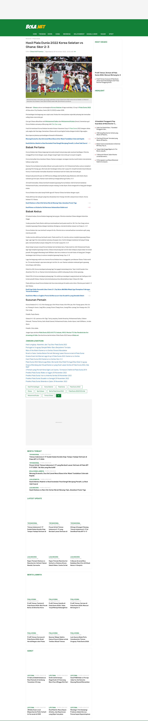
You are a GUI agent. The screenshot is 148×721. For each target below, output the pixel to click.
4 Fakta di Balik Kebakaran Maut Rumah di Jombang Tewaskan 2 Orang (36, 680)
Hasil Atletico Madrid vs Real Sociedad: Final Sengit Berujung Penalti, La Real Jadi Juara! (56, 143)
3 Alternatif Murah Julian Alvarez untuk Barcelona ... (107, 155)
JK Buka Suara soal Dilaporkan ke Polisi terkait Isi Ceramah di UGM (36, 712)
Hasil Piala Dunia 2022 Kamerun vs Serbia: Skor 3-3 (44, 359)
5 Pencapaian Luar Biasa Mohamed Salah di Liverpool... (107, 161)
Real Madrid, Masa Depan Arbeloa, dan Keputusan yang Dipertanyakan (57, 712)
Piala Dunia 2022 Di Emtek (77, 391)
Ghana (35, 107)
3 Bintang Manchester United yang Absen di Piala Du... (107, 134)
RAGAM (103, 34)
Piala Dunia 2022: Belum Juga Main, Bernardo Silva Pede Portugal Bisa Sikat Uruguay (56, 362)
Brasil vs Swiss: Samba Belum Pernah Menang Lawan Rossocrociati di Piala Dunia (55, 353)
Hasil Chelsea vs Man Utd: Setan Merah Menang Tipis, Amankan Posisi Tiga (51, 203)
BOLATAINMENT (79, 34)
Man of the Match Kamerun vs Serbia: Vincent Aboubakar (46, 350)
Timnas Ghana (48, 395)
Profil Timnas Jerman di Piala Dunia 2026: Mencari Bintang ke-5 (79, 605)
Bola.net (28, 38)
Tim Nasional (34, 454)
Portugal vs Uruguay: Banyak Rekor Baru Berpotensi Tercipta (48, 347)
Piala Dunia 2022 (85, 107)
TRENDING (42, 34)
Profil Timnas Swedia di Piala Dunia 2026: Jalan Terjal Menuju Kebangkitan (58, 605)
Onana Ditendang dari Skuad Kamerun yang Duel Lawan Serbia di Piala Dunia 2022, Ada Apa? (57, 366)
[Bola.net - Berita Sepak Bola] (36, 26)
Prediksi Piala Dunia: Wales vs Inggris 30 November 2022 (46, 373)
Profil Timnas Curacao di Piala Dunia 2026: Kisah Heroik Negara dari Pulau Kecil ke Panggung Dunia (108, 80)
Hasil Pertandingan (33, 387)
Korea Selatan (56, 107)
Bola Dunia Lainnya (36, 471)
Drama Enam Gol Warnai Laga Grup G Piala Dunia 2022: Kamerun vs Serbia (53, 356)
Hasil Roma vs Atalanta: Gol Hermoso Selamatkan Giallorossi (47, 207)
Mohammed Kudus (68, 121)
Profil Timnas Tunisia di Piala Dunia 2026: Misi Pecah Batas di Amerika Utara (37, 605)
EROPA (50, 34)
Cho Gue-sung (56, 124)
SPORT (111, 34)
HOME (35, 34)
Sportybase (40, 391)
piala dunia (31, 599)
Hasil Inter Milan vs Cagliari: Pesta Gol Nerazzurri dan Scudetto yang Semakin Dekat (55, 296)
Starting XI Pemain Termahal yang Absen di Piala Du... (107, 139)
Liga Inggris (34, 488)
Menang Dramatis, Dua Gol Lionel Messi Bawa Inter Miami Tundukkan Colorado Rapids (55, 139)
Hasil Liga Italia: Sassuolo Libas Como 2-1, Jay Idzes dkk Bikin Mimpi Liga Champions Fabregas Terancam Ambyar (58, 290)
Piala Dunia (36, 38)
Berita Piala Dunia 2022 (56, 391)
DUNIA (58, 34)
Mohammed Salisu (51, 121)
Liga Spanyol (34, 479)
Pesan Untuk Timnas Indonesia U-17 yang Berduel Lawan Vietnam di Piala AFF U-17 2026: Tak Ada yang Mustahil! (58, 531)
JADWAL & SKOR (91, 34)
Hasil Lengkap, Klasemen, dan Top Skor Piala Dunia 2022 (46, 344)
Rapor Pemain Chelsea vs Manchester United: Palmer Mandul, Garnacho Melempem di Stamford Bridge (37, 565)
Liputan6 (30, 675)
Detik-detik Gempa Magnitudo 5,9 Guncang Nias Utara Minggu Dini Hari (58, 680)
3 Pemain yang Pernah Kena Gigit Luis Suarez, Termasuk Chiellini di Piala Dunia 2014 (56, 370)
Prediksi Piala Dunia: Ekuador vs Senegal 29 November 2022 (47, 378)
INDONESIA (66, 34)
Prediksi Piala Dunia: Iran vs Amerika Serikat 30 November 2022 (49, 375)
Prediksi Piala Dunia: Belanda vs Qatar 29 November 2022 (46, 381)
